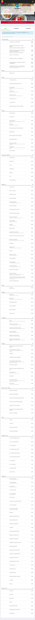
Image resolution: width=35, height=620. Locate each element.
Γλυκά (2, 417)
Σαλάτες (2, 110)
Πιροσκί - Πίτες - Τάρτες (5, 387)
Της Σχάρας (3, 317)
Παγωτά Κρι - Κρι (4, 435)
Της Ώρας (3, 343)
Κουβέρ (2, 70)
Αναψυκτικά (3, 476)
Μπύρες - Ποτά (4, 588)
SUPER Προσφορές (4, 39)
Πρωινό (2, 77)
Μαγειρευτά (3, 184)
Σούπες (2, 285)
